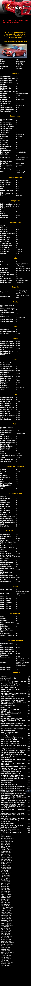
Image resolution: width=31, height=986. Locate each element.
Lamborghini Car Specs (7, 907)
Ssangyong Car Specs (7, 952)
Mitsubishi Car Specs (7, 930)
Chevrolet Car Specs (7, 856)
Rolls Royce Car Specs (7, 943)
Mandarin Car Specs (6, 915)
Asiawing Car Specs (6, 840)
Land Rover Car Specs (7, 909)
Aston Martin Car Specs (7, 841)
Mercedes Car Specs (7, 925)
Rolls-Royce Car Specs (7, 944)
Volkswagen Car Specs (7, 962)
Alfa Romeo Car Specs (7, 838)
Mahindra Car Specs (6, 914)
